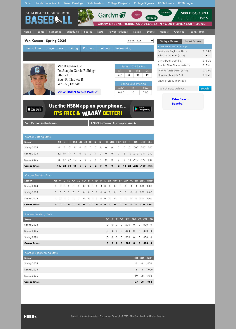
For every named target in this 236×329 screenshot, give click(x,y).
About (83, 316)
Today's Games (169, 41)
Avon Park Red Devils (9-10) (173, 70)
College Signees (144, 3)
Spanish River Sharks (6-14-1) (174, 65)
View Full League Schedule (172, 80)
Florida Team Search (47, 3)
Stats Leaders (95, 3)
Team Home (33, 48)
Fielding (104, 48)
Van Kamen (67, 66)
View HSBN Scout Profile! (78, 92)
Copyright (116, 316)
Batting (73, 48)
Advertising (93, 316)
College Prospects (119, 3)
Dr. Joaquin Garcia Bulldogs (76, 71)
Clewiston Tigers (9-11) (170, 75)
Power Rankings (73, 3)
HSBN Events (166, 3)
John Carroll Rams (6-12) (171, 55)
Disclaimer (105, 316)
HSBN (26, 3)
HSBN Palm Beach (137, 316)
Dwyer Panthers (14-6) (170, 61)
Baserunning (123, 48)
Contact (74, 316)
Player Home (55, 48)
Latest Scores (193, 41)
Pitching (88, 48)
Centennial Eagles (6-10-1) (172, 51)
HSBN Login (185, 3)
